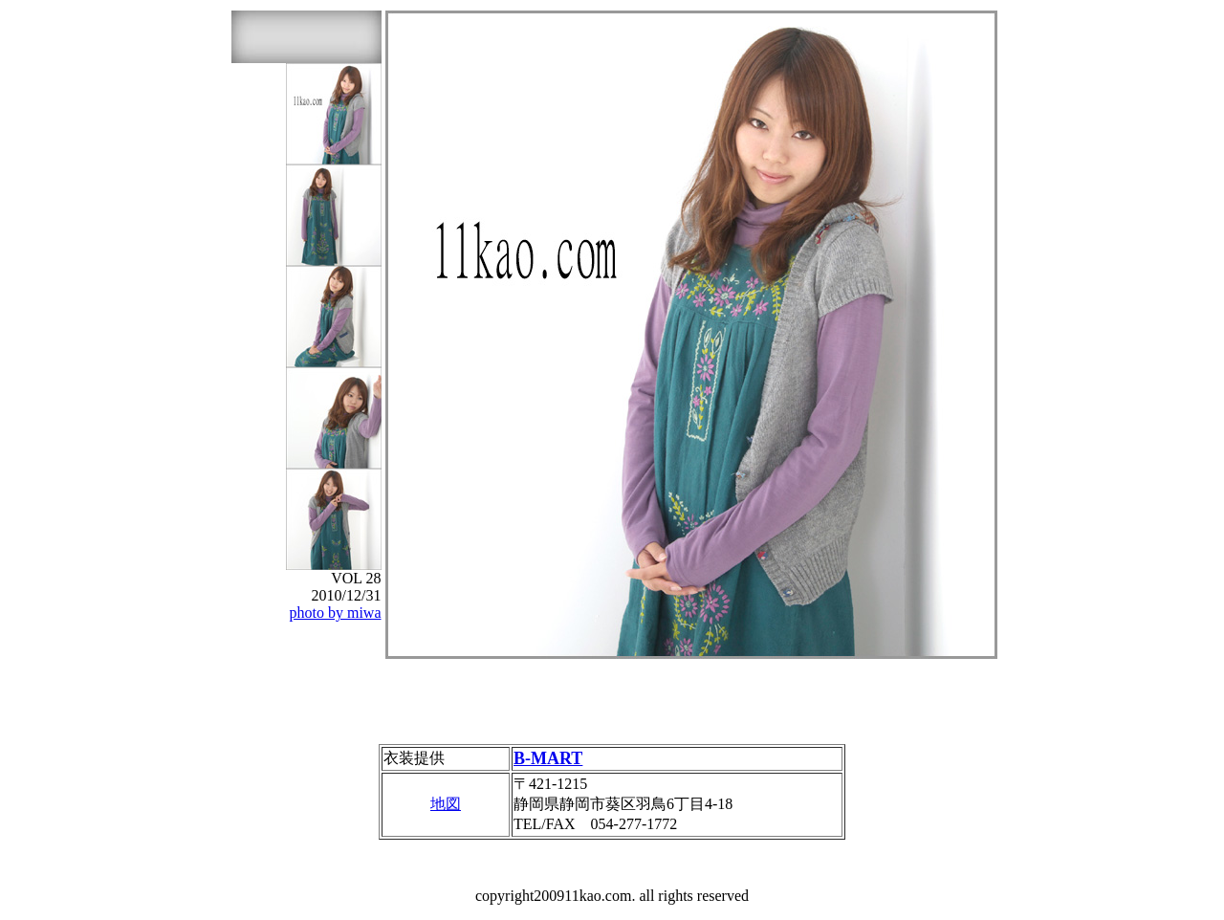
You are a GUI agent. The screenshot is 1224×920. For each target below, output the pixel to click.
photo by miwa (336, 612)
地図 (445, 804)
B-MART (548, 758)
